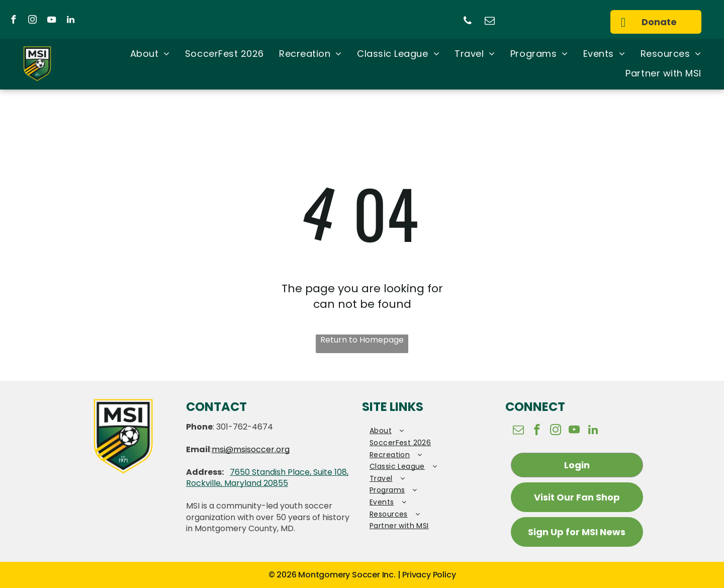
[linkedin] (70, 21)
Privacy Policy (429, 574)
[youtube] (51, 21)
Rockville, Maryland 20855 (237, 483)
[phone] (467, 22)
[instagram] (32, 21)
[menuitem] (150, 54)
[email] (489, 22)
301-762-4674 (244, 427)
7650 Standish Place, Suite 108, (289, 472)
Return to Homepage (362, 340)
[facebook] (13, 21)
